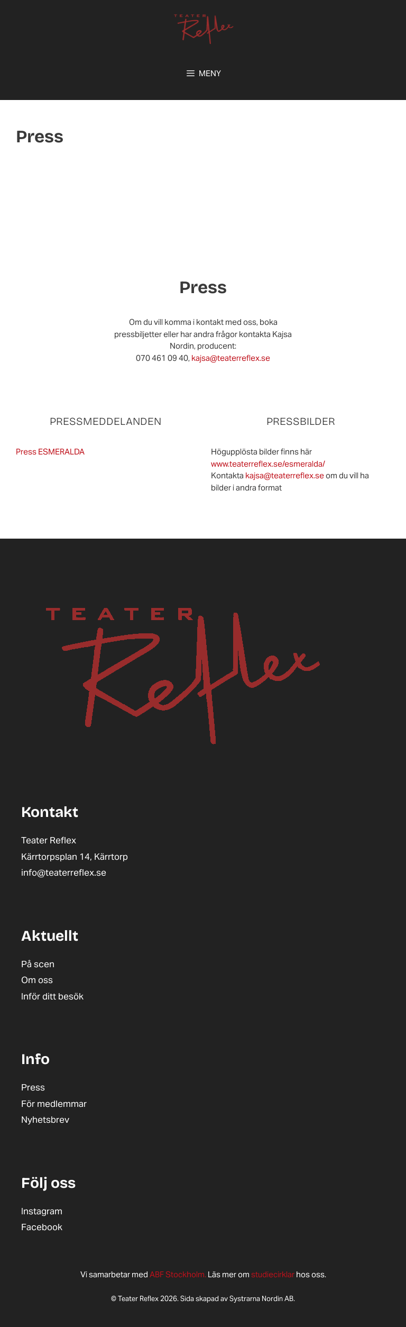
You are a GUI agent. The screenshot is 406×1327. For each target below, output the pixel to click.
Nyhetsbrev (45, 1119)
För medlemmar (54, 1104)
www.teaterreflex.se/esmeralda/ (268, 464)
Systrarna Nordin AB (261, 1298)
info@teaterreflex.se (63, 872)
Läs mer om (200, 1274)
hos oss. (288, 1274)
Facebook (41, 1227)
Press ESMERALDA (50, 452)
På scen (37, 964)
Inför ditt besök (52, 996)
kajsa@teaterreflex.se (230, 358)
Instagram (41, 1211)
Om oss (37, 980)
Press (33, 1087)
